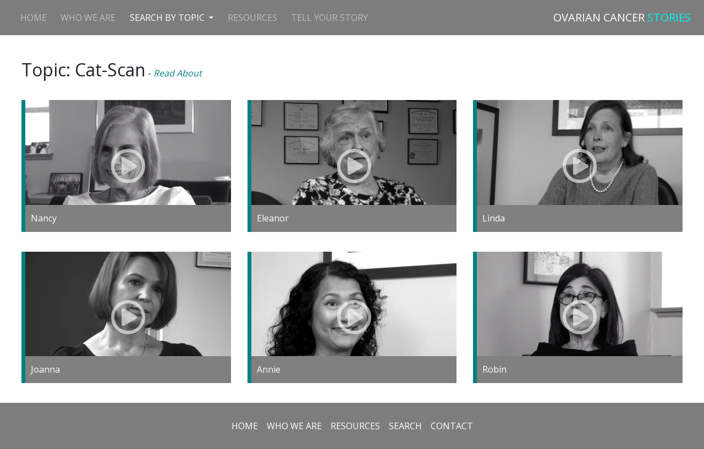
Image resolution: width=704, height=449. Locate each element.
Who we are (294, 426)
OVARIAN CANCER (622, 17)
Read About (177, 73)
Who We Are (88, 18)
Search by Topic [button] (168, 18)
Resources (252, 18)
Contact (452, 426)
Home (33, 18)
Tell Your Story (329, 18)
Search (405, 426)
